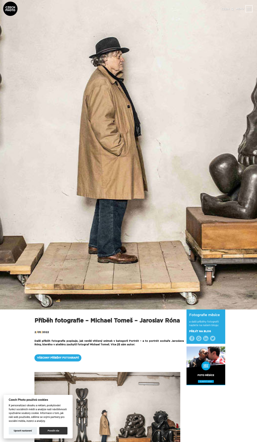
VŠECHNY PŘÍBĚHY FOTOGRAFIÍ (58, 358)
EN (227, 9)
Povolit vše (53, 430)
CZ (223, 9)
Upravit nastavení (23, 430)
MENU (240, 9)
